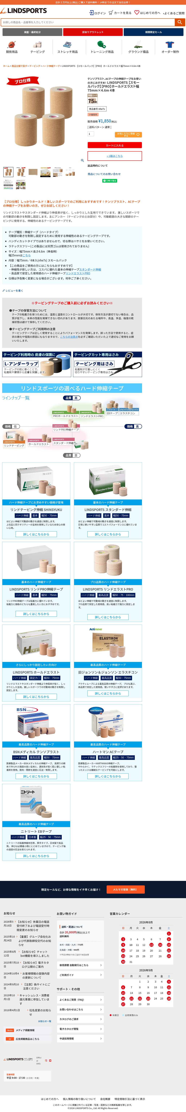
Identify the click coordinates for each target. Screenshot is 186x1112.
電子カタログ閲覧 (69, 1029)
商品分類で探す (19, 65)
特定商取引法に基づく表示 (130, 1099)
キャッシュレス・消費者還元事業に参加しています (34, 999)
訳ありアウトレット (93, 32)
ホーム (6, 65)
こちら (27, 255)
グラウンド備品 (138, 47)
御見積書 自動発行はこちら (74, 965)
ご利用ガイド (67, 975)
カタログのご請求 (69, 1019)
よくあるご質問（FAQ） (72, 999)
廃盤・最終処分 (32, 32)
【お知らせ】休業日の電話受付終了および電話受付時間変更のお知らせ (33, 926)
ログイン (100, 13)
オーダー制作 (170, 47)
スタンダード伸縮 (90, 269)
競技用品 (12, 47)
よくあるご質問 (174, 13)
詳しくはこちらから (36, 534)
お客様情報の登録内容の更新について (36, 976)
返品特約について (98, 165)
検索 (180, 22)
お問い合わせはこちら (71, 1009)
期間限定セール (153, 32)
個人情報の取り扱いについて (79, 1099)
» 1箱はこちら (115, 156)
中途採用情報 (67, 1038)
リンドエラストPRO (78, 273)
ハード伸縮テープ (51, 65)
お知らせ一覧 (44, 1021)
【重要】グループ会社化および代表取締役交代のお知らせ (34, 941)
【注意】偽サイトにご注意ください (36, 986)
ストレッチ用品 (67, 47)
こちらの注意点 (69, 337)
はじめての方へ (150, 13)
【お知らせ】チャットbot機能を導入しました (35, 954)
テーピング (37, 47)
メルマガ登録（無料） (125, 889)
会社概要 (105, 1099)
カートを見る (123, 13)
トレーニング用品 (102, 47)
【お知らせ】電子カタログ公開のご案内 (35, 965)
